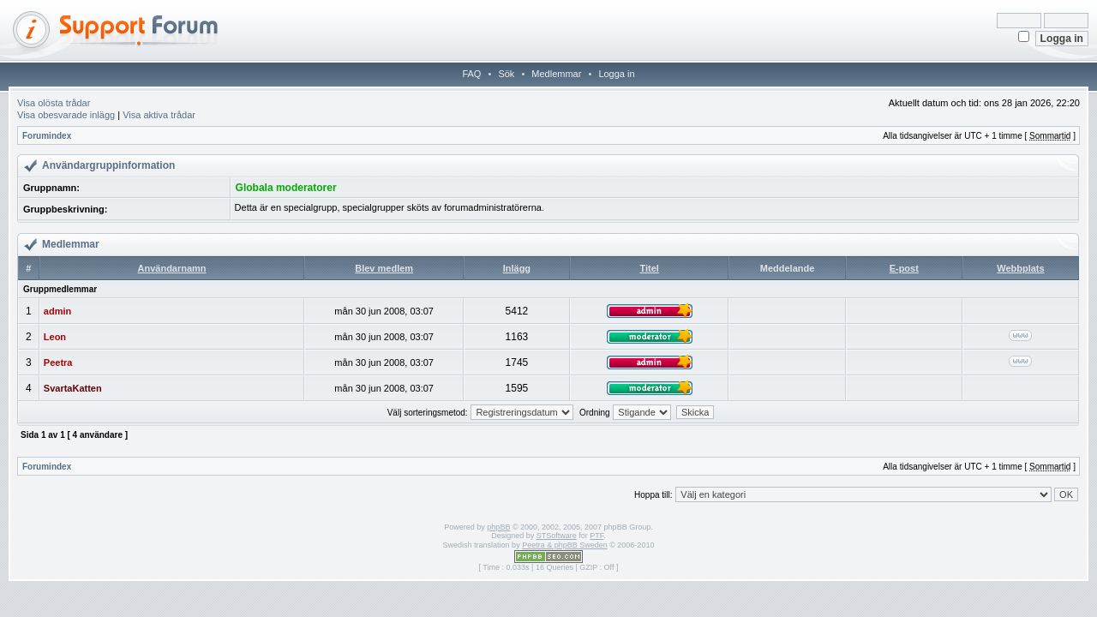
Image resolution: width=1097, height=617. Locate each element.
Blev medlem (384, 268)
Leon (55, 337)
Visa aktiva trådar (159, 115)
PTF (596, 535)
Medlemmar (556, 74)
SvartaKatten (73, 388)
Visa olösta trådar (53, 103)
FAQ (471, 74)
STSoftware (557, 535)
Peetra (58, 362)
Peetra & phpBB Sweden (565, 545)
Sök (506, 74)
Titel (648, 268)
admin (57, 311)
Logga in (616, 74)
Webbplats (1020, 268)
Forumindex (46, 136)
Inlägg (517, 268)
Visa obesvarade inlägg (66, 115)
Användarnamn (172, 268)
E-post (904, 268)
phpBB (498, 527)
